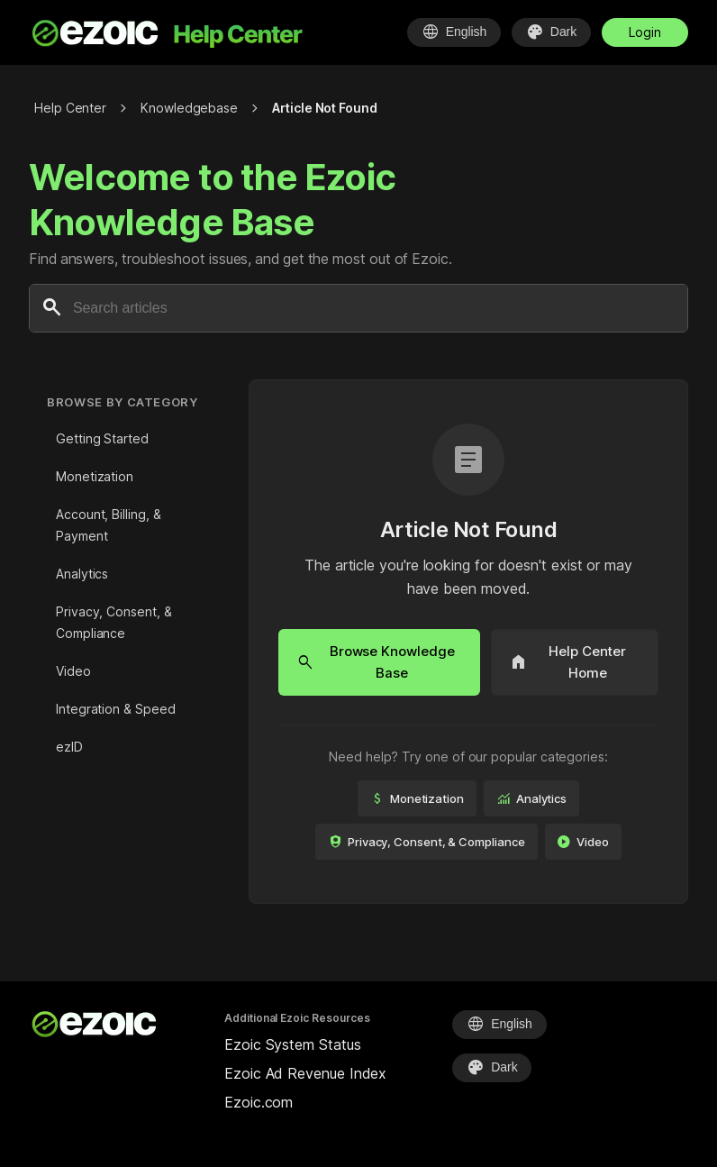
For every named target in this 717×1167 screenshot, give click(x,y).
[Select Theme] (551, 32)
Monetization (94, 476)
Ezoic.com (258, 1102)
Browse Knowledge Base (375, 662)
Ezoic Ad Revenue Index (305, 1073)
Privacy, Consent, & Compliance (113, 622)
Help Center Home (568, 662)
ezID (69, 746)
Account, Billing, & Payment (108, 524)
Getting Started (102, 438)
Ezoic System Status (292, 1044)
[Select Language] (453, 32)
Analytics (82, 573)
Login (645, 32)
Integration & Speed (115, 708)
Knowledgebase (189, 107)
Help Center (70, 107)
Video (73, 671)
